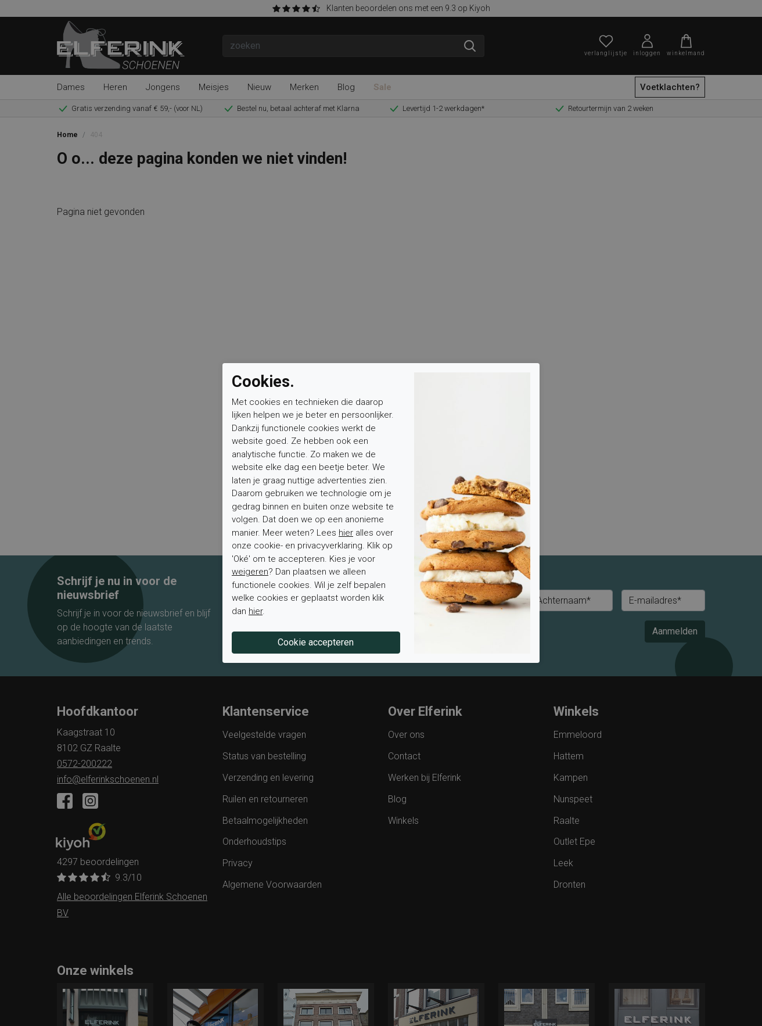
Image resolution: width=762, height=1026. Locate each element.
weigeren (250, 571)
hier (346, 533)
